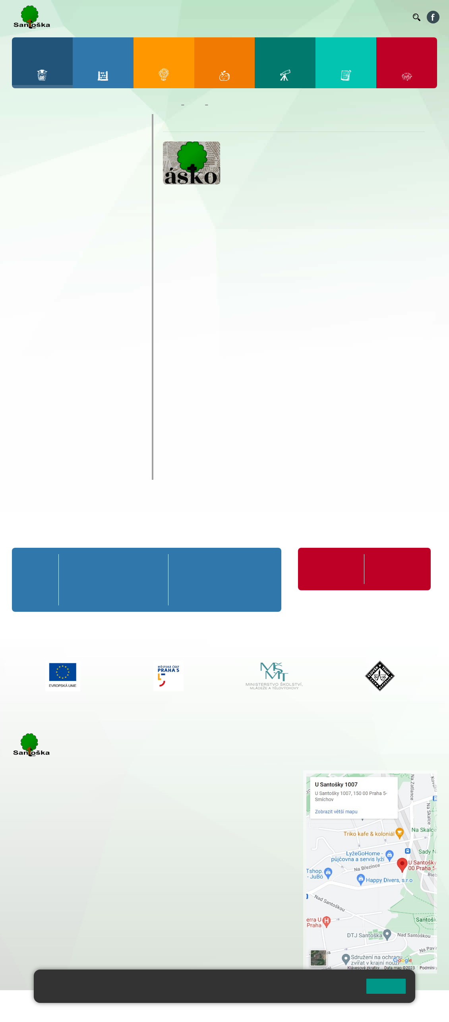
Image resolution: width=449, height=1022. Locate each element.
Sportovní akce (45, 280)
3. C (113, 594)
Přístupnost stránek (239, 1001)
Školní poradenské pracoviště (70, 410)
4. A (134, 564)
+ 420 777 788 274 (216, 791)
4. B (134, 579)
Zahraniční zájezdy (50, 335)
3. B (113, 579)
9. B (262, 579)
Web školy (422, 1001)
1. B (72, 579)
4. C (134, 594)
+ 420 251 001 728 (218, 783)
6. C (185, 594)
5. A (154, 564)
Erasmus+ (35, 394)
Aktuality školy (44, 152)
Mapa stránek (160, 1001)
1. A (72, 564)
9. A (262, 564)
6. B (185, 579)
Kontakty (395, 17)
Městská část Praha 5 (39, 943)
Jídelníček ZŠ (230, 17)
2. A (93, 564)
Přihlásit (195, 1001)
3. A (113, 564)
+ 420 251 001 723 (46, 870)
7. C (210, 594)
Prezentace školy (48, 266)
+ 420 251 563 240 (46, 911)
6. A (185, 564)
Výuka (32, 321)
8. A (236, 564)
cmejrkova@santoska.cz (60, 878)
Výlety (32, 307)
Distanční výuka (46, 225)
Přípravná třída (37, 569)
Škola (194, 105)
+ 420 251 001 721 (219, 774)
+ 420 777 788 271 (95, 870)
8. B (236, 579)
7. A (210, 564)
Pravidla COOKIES (37, 1010)
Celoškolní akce (46, 212)
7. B (210, 579)
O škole (31, 121)
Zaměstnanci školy (51, 137)
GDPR (28, 441)
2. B (93, 579)
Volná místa (360, 17)
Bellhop (201, 17)
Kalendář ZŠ (39, 168)
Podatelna (333, 17)
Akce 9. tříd (40, 198)
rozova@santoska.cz (55, 919)
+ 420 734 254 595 (258, 824)
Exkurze (35, 239)
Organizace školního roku (325, 569)
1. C (72, 594)
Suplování (302, 17)
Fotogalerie (38, 183)
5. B (155, 579)
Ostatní (34, 253)
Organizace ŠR (267, 17)
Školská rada (41, 425)
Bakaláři (175, 17)
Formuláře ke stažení (387, 569)
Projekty (33, 379)
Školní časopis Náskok (58, 363)
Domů (170, 105)
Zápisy (33, 348)
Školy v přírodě (45, 294)
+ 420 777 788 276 (95, 911)
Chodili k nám (42, 472)
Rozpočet (35, 456)
